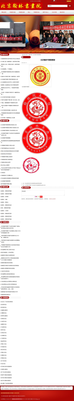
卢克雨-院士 (4, 338)
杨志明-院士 (4, 341)
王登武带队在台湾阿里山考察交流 (9, 281)
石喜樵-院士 (4, 335)
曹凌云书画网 (42, 388)
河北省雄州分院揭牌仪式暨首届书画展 (10, 178)
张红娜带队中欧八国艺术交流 (8, 249)
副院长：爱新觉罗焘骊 (6, 193)
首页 (27, 54)
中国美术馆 (55, 388)
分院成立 (3, 172)
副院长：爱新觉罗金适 (6, 205)
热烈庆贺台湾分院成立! (6, 153)
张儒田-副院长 (4, 369)
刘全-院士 (3, 363)
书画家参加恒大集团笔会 (7, 159)
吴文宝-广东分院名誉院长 (7, 301)
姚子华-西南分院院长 (6, 380)
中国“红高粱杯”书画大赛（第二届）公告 (10, 99)
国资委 (51, 388)
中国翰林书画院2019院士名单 (8, 145)
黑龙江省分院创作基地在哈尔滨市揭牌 (10, 151)
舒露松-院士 (4, 355)
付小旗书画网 (37, 388)
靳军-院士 (3, 329)
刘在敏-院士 (4, 346)
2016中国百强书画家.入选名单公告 (9, 110)
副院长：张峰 (4, 199)
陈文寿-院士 (4, 349)
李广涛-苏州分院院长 (6, 372)
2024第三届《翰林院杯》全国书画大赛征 (10, 61)
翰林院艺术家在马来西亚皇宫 (8, 255)
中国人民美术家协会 (13, 388)
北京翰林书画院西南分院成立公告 (9, 124)
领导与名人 (46, 12)
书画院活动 (36, 12)
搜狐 (59, 388)
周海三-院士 (4, 344)
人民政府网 (48, 388)
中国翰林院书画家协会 (22, 388)
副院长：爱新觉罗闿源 (6, 191)
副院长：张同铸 (4, 196)
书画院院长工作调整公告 (7, 175)
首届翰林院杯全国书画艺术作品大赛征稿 (10, 58)
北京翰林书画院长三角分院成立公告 (9, 130)
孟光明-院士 (4, 304)
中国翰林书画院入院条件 (7, 156)
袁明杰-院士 (4, 318)
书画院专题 (12, 12)
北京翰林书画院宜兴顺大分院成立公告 (10, 127)
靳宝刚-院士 (4, 307)
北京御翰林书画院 (30, 388)
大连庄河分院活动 (5, 271)
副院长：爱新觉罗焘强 (6, 216)
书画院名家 (22, 12)
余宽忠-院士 (4, 332)
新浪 (63, 388)
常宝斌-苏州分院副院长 (6, 366)
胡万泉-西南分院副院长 (6, 377)
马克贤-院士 (4, 327)
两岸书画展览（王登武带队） (8, 252)
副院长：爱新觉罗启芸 (6, 213)
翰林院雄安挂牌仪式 (5, 294)
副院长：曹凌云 (4, 202)
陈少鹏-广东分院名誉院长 (7, 383)
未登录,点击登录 (52, 199)
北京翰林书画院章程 (5, 181)
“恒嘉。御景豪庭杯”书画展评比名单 (9, 102)
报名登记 (62, 12)
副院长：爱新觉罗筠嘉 (6, 219)
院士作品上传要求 (5, 165)
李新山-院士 (4, 352)
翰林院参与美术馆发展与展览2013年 (9, 291)
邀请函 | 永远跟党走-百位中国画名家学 (10, 85)
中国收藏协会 (6, 388)
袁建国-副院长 (4, 310)
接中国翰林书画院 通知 (6, 183)
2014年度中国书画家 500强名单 (8, 97)
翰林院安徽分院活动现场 (7, 262)
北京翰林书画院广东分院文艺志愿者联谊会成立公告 (35, 185)
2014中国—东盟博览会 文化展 (8, 117)
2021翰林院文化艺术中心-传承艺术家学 (10, 82)
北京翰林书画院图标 (5, 138)
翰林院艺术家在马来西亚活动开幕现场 (10, 265)
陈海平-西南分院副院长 (6, 375)
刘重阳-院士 (4, 313)
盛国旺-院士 (4, 324)
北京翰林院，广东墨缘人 (7, 69)
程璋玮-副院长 (4, 315)
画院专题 (30, 54)
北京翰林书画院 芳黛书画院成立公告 (9, 79)
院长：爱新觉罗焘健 (5, 207)
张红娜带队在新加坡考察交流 (8, 274)
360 (64, 388)
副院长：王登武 (4, 210)
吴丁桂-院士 (4, 360)
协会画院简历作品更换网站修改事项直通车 (33, 183)
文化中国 (54, 12)
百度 (6, 386)
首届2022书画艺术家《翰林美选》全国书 (10, 76)
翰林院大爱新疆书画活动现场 (8, 268)
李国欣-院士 (4, 358)
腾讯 (61, 388)
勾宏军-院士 (4, 321)
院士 (29, 12)
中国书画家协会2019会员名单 (8, 148)
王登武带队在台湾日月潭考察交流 (9, 284)
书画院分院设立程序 (5, 162)
